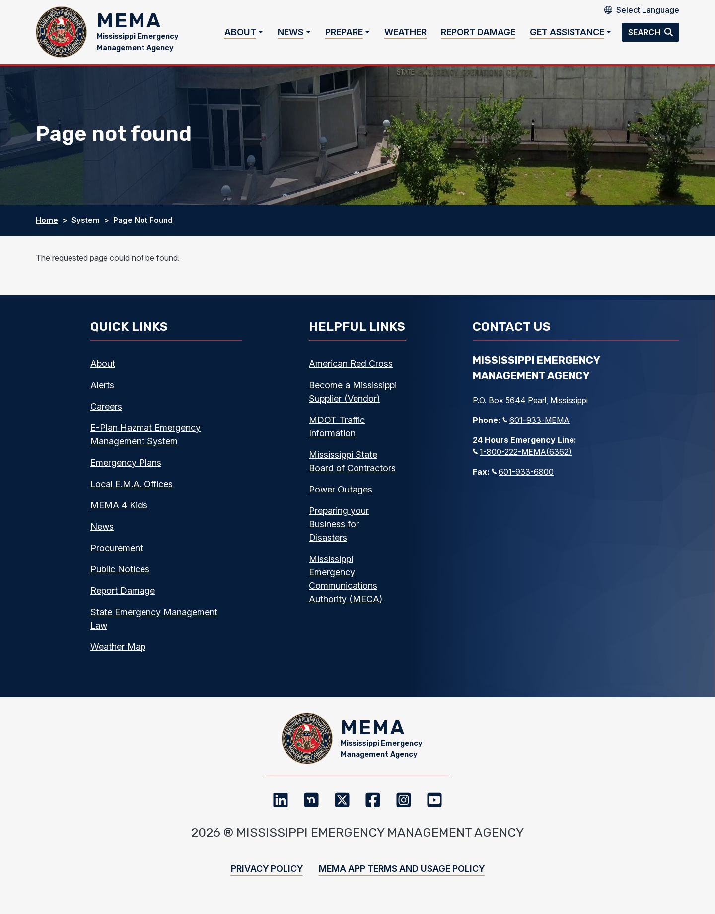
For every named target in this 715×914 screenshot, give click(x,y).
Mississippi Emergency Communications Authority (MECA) (345, 582)
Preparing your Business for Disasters (339, 527)
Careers (106, 410)
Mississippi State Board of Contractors (352, 465)
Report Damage (478, 34)
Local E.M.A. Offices (131, 487)
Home (47, 223)
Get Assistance (567, 34)
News (290, 34)
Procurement (116, 551)
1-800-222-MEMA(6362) (522, 455)
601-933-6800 (523, 475)
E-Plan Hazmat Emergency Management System (145, 438)
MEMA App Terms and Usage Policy (402, 875)
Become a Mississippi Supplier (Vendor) (353, 395)
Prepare (344, 34)
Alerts (102, 388)
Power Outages (340, 493)
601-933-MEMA (536, 423)
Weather (405, 34)
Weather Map (117, 650)
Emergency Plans (125, 466)
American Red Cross (351, 367)
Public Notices (119, 572)
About (240, 34)
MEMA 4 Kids (118, 508)
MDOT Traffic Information (337, 430)
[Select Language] (647, 10)
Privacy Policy (267, 875)
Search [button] (645, 34)
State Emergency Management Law (153, 622)
